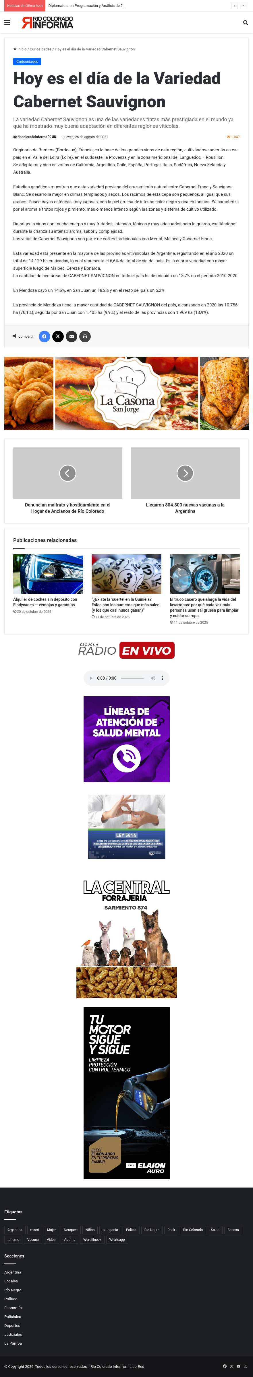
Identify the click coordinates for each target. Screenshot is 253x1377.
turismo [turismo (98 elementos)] (13, 1240)
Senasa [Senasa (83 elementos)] (233, 1230)
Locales (11, 1281)
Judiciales (13, 1334)
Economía (13, 1307)
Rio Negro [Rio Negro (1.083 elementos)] (152, 1230)
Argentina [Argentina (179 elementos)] (14, 1230)
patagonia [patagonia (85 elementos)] (110, 1230)
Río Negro (13, 1290)
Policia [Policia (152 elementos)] (131, 1230)
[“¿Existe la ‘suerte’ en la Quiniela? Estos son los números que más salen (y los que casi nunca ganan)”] (126, 574)
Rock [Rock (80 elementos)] (171, 1230)
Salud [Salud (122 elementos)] (215, 1230)
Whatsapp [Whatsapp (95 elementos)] (117, 1240)
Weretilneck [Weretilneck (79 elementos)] (92, 1240)
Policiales (12, 1316)
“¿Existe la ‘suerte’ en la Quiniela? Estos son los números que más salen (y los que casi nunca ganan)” (125, 605)
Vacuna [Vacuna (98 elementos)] (33, 1240)
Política (10, 1298)
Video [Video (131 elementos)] (51, 1240)
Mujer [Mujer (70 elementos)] (51, 1230)
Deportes (12, 1325)
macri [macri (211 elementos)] (34, 1230)
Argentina (12, 1272)
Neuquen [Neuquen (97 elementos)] (71, 1230)
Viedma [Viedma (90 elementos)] (70, 1240)
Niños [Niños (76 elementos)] (90, 1230)
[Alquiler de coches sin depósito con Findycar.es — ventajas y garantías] (48, 574)
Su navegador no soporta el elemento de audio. (127, 678)
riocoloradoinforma (32, 137)
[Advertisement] (126, 76)
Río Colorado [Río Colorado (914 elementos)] (193, 1230)
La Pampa (13, 1343)
